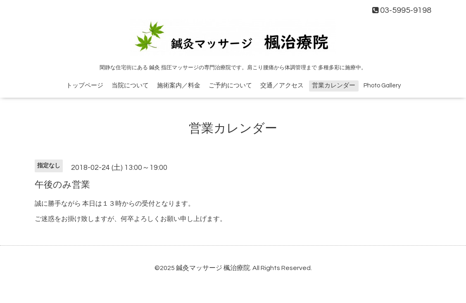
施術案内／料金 (178, 85)
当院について (130, 85)
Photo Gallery (382, 85)
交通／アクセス (282, 85)
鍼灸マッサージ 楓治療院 (213, 268)
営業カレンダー (333, 85)
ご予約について (230, 85)
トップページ (84, 85)
